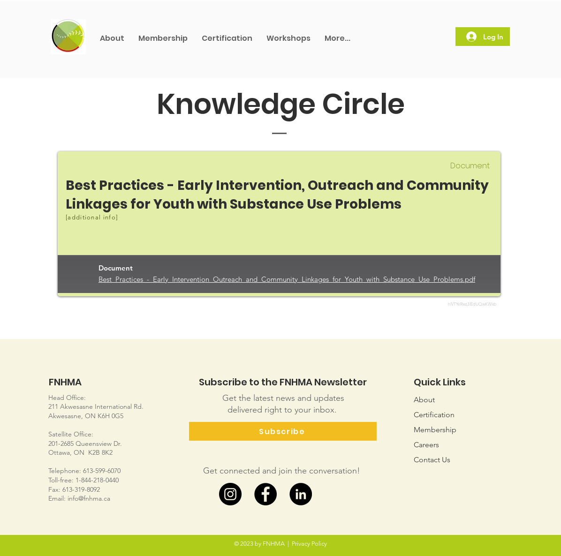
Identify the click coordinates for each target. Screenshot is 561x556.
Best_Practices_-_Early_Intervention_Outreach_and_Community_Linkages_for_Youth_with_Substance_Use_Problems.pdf (287, 279)
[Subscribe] (283, 431)
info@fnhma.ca (89, 498)
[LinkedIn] (300, 494)
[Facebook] (265, 494)
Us (432, 459)
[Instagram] (230, 494)
